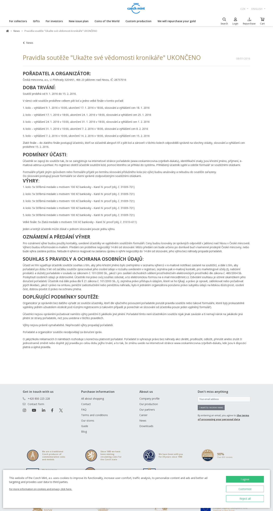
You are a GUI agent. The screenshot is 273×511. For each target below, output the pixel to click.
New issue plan (79, 21)
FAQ (83, 409)
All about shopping (92, 398)
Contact (86, 404)
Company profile (149, 398)
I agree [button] (245, 479)
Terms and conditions (94, 415)
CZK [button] (243, 9)
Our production (148, 404)
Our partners (147, 409)
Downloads (146, 426)
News (16, 31)
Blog (84, 431)
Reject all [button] (245, 498)
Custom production (138, 21)
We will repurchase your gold (177, 21)
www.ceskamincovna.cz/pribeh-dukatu (154, 161)
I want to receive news (211, 407)
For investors (54, 21)
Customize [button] (245, 489)
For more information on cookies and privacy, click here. (40, 489)
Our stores (87, 420)
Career (143, 415)
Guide (84, 426)
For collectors (18, 21)
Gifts (36, 21)
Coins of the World (107, 21)
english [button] (257, 9)
